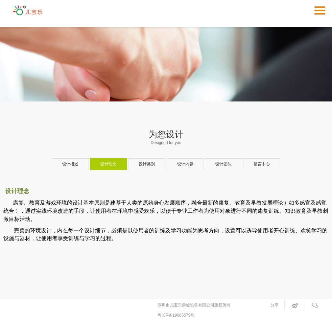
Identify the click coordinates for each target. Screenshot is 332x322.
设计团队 (223, 164)
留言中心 (262, 164)
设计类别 (147, 164)
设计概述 (70, 164)
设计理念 (108, 164)
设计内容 (185, 164)
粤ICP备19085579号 (176, 315)
